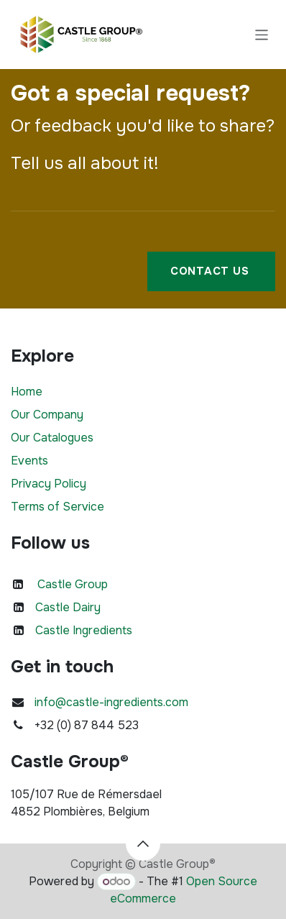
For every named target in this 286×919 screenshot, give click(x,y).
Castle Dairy (68, 607)
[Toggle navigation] (262, 34)
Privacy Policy (48, 483)
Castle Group (72, 584)
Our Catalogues (52, 437)
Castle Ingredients (83, 630)
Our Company (47, 414)
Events (29, 460)
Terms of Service (57, 506)
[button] (143, 843)
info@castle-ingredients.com (111, 702)
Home (26, 391)
